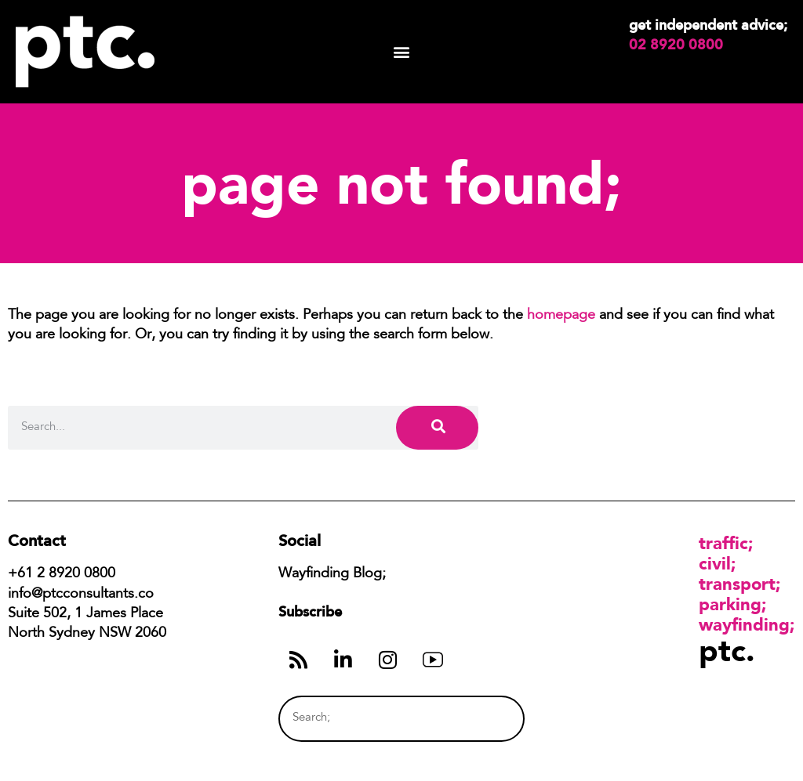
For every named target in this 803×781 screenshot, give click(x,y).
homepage (561, 316)
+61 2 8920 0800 (61, 574)
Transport (737, 583)
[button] (402, 52)
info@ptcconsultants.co (81, 595)
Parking (730, 604)
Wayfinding (744, 624)
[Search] (437, 427)
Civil (715, 563)
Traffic (723, 543)
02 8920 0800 (676, 44)
